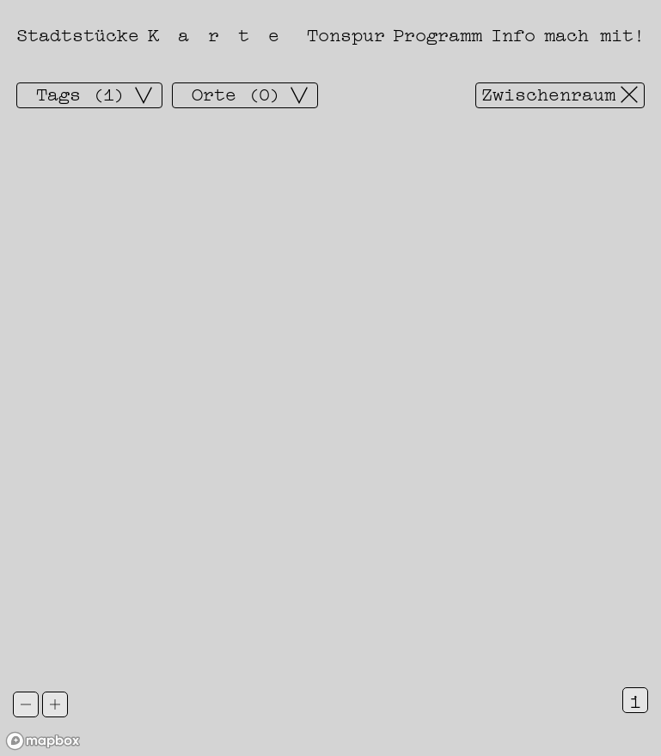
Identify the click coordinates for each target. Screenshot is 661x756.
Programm (437, 33)
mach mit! (594, 33)
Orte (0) (236, 93)
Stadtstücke (77, 33)
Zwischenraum (548, 93)
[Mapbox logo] (43, 741)
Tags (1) (80, 93)
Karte (223, 33)
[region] (330, 378)
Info (513, 33)
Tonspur (346, 33)
